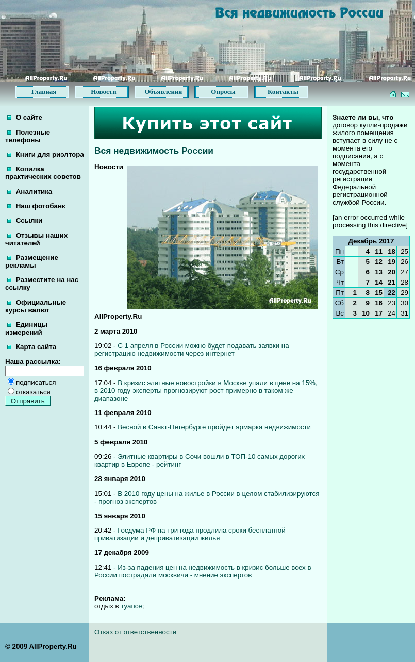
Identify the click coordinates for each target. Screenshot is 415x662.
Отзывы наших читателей (36, 239)
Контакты (283, 91)
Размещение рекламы (31, 261)
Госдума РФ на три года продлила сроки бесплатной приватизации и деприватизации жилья (190, 534)
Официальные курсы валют (35, 306)
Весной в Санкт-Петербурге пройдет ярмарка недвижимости (214, 427)
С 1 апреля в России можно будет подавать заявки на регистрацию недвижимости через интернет (191, 349)
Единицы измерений (26, 328)
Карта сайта (31, 347)
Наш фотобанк (36, 206)
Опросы (223, 91)
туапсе (131, 606)
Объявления (163, 91)
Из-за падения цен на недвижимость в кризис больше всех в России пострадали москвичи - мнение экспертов (202, 571)
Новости (103, 91)
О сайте (24, 117)
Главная (44, 91)
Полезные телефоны (27, 136)
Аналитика (29, 191)
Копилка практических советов (43, 172)
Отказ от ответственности (135, 632)
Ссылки (24, 220)
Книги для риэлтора (45, 154)
